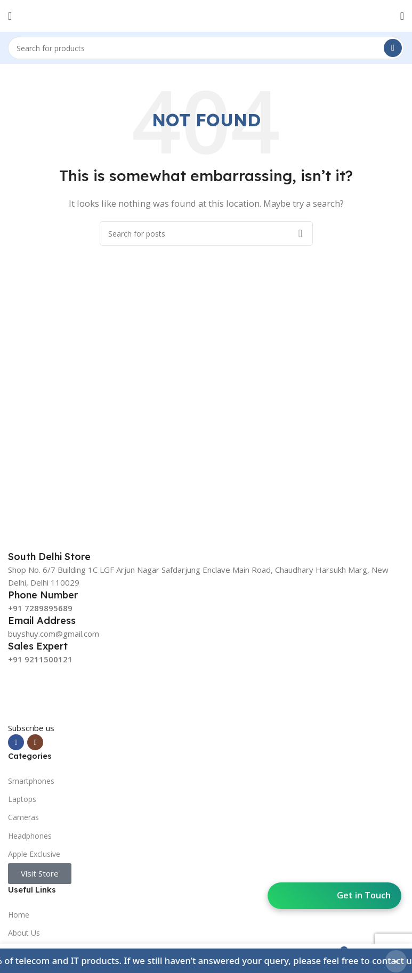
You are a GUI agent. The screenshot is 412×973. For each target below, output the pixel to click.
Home (18, 915)
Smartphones (31, 781)
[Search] (206, 48)
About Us (24, 933)
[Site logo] (206, 15)
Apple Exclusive (34, 854)
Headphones (30, 836)
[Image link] (88, 692)
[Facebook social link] (16, 742)
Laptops (22, 799)
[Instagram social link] (35, 742)
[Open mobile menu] (10, 16)
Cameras (23, 817)
